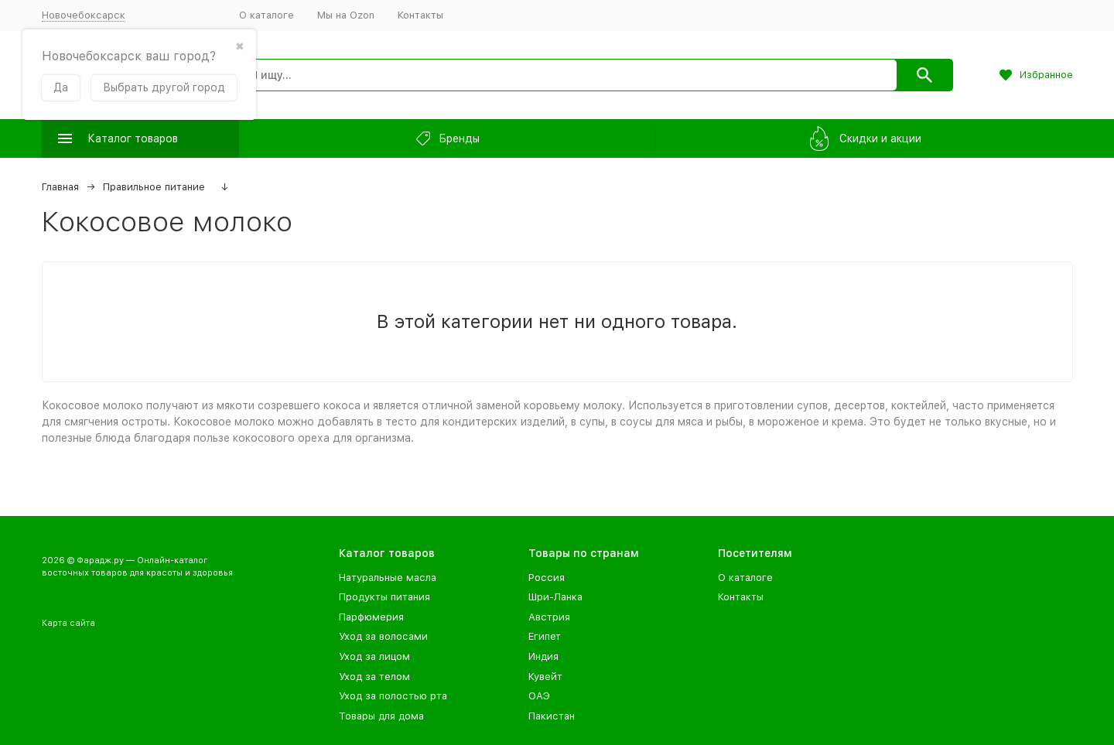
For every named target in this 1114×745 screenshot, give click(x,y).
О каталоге (266, 15)
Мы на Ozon (345, 15)
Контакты (420, 15)
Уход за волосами (383, 636)
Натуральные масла (387, 577)
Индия (543, 656)
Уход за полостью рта (393, 696)
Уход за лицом (374, 656)
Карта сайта (68, 623)
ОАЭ (539, 696)
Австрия (549, 617)
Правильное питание (154, 187)
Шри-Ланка (555, 597)
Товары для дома (381, 716)
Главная (60, 187)
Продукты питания (384, 597)
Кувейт (545, 676)
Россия (546, 577)
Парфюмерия (371, 617)
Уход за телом (374, 676)
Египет (544, 636)
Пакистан (551, 716)
